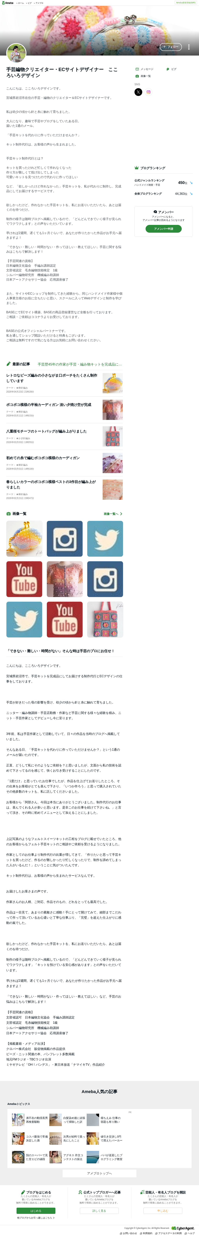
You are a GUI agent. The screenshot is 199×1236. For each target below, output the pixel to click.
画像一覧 (143, 76)
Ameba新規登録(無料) (186, 2)
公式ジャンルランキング (149, 180)
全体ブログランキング (148, 193)
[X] (138, 91)
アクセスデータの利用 (168, 1233)
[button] (171, 47)
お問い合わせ (128, 1233)
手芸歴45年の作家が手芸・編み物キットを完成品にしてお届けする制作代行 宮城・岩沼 (108, 364)
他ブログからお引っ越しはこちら (34, 1217)
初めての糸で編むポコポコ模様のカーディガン (43, 458)
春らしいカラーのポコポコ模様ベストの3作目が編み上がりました (51, 484)
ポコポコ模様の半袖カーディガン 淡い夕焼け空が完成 (48, 405)
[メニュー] (189, 47)
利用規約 (146, 1233)
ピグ (171, 69)
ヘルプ (190, 1233)
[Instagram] (148, 91)
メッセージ (144, 69)
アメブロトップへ (99, 1173)
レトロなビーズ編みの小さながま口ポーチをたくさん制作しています (51, 378)
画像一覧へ (113, 514)
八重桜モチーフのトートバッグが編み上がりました (46, 431)
